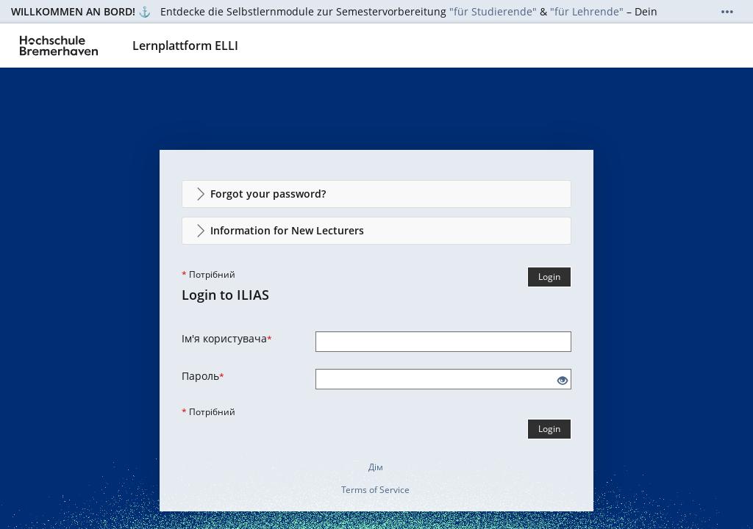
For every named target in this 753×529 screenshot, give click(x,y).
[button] (376, 194)
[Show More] (727, 12)
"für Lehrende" (587, 11)
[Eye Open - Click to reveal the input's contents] (562, 381)
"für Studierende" (493, 11)
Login (549, 276)
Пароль (203, 376)
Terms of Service (375, 489)
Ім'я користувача (227, 338)
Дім (375, 467)
